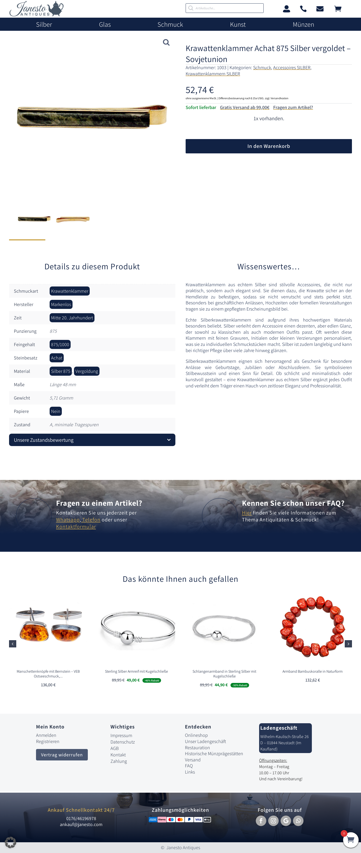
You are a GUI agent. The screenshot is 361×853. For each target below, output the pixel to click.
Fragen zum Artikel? (293, 107)
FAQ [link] (189, 766)
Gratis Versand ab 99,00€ (244, 107)
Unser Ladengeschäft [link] (205, 741)
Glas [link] (105, 24)
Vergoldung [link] (86, 371)
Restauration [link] (197, 747)
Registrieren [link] (47, 741)
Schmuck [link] (170, 24)
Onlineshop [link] (196, 735)
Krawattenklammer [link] (69, 291)
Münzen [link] (303, 24)
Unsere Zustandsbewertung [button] (43, 440)
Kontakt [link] (118, 755)
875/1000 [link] (60, 344)
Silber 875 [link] (60, 371)
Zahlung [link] (118, 761)
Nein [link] (55, 411)
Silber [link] (44, 24)
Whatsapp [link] (68, 519)
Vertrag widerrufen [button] (62, 755)
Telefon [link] (90, 519)
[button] (348, 643)
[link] (36, 15)
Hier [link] (247, 512)
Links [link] (190, 772)
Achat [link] (56, 358)
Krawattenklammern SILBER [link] (213, 74)
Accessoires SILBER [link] (291, 67)
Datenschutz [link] (122, 742)
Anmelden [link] (46, 735)
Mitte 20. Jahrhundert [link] (72, 318)
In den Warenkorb (268, 146)
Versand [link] (193, 760)
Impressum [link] (121, 735)
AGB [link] (114, 748)
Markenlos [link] (61, 304)
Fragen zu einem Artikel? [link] (99, 503)
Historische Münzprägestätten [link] (214, 753)
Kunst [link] (238, 24)
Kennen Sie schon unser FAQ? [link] (293, 503)
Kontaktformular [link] (76, 526)
